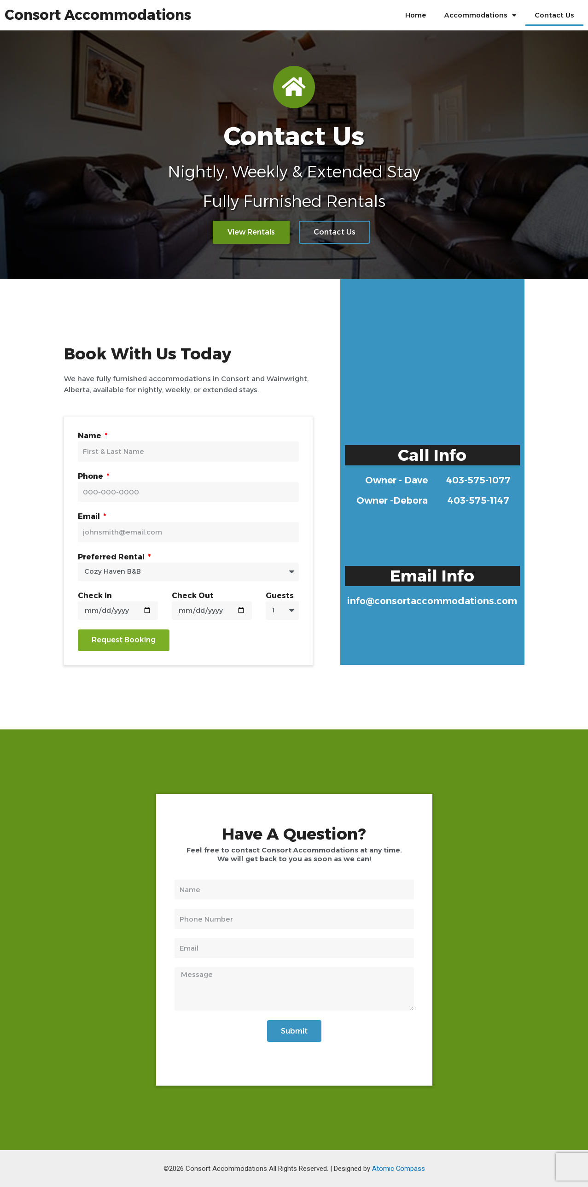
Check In (95, 595)
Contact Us (554, 15)
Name (90, 435)
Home (415, 15)
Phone (91, 476)
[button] (251, 234)
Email (90, 516)
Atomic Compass (398, 1168)
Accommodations (480, 15)
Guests (280, 595)
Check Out (193, 595)
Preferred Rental (112, 556)
